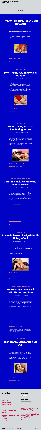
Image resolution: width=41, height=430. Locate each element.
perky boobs (14, 278)
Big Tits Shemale (31, 408)
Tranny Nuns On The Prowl (6, 401)
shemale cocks (15, 224)
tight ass (16, 115)
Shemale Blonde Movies (26, 285)
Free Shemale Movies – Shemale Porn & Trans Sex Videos (14, 427)
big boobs (37, 407)
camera (23, 223)
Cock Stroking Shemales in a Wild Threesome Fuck (20, 290)
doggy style (35, 412)
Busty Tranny (20, 168)
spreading (11, 170)
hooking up (18, 382)
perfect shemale (27, 382)
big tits (26, 408)
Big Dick (11, 382)
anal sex (25, 407)
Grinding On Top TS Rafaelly (6, 399)
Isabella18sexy (4, 419)
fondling (22, 413)
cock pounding (26, 113)
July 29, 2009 (25, 347)
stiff (28, 224)
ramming (18, 114)
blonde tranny (29, 409)
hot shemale (31, 413)
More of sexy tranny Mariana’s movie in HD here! (17, 163)
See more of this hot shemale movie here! (16, 376)
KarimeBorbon (4, 417)
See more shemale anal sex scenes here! (15, 108)
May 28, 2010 (25, 78)
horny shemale (29, 277)
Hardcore (25, 277)
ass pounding (33, 407)
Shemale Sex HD (19, 224)
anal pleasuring (12, 113)
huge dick (11, 114)
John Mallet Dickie (18, 78)
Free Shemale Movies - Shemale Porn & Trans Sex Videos (10, 2)
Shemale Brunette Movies (20, 17)
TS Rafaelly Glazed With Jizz (6, 403)
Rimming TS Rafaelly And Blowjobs (8, 397)
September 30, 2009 (25, 187)
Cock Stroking (26, 223)
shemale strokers (25, 224)
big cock (23, 408)
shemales (32, 415)
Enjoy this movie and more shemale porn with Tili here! (18, 55)
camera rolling (22, 113)
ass (10, 328)
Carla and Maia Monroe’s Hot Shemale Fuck (20, 183)
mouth (14, 114)
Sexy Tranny (28, 114)
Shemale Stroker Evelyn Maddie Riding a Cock (20, 236)
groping (11, 224)
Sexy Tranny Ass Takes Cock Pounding (20, 74)
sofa (29, 169)
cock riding (20, 277)
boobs (20, 223)
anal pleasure (12, 277)
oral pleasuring (15, 169)
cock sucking (25, 168)
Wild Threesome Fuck (17, 330)
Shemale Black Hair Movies (20, 231)
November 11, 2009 (25, 132)
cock (13, 382)
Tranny (22, 418)
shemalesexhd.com (33, 416)
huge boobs (36, 413)
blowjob (17, 168)
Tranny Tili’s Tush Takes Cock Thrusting (20, 22)
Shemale (28, 415)
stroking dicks (12, 330)
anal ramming (12, 223)
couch (31, 412)
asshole (16, 113)
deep (29, 113)
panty (16, 114)
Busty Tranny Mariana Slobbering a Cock (20, 128)
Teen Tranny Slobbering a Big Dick (20, 342)
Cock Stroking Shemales (26, 328)
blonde (35, 408)
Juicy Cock (22, 414)
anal (22, 407)
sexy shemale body (23, 114)
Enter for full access (15, 58)
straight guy (15, 170)
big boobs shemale (13, 168)
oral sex (32, 414)
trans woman (27, 418)
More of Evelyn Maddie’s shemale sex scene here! (17, 272)
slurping (13, 115)
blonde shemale (16, 223)
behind (18, 113)
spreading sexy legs (25, 278)
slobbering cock (23, 169)
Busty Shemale (25, 411)
